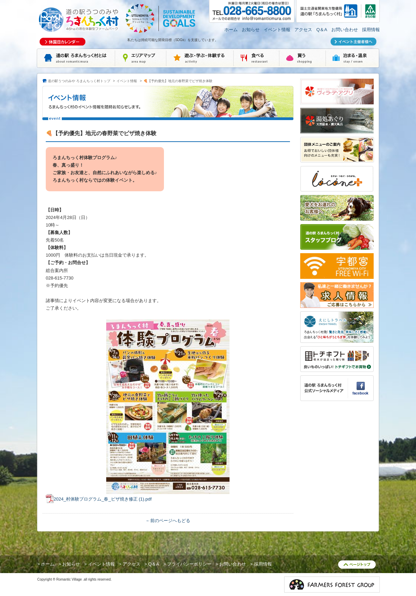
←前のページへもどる (168, 520)
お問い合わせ (344, 29)
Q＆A (321, 29)
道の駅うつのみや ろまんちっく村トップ (79, 81)
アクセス (303, 29)
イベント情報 (277, 29)
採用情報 (371, 29)
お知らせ (251, 29)
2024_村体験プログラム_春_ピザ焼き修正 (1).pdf (103, 499)
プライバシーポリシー (189, 564)
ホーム (231, 29)
